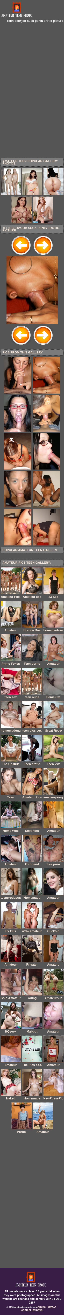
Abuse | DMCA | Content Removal (39, 1308)
